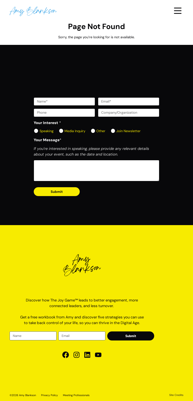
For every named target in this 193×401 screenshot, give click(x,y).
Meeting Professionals (76, 395)
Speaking (47, 131)
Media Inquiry (74, 131)
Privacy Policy (49, 395)
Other (100, 131)
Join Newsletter (128, 131)
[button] (177, 11)
